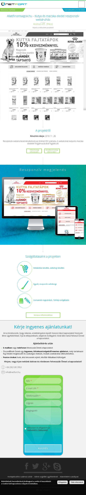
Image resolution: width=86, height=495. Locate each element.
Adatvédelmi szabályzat (69, 476)
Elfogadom (62, 482)
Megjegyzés (31, 410)
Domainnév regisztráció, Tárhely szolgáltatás (51, 300)
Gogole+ (46, 467)
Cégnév (29, 403)
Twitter (36, 467)
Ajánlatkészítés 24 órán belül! (75, 10)
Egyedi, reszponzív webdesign (45, 284)
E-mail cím (32, 388)
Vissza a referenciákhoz (43, 315)
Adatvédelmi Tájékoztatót (37, 430)
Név (29, 380)
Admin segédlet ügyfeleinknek (46, 476)
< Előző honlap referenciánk (34, 151)
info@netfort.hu (13, 372)
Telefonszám (33, 395)
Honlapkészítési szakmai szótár (19, 476)
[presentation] (43, 437)
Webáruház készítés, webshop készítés (48, 268)
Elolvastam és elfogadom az (38, 429)
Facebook (27, 467)
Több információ (77, 482)
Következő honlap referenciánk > (52, 151)
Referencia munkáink (8, 10)
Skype (57, 467)
